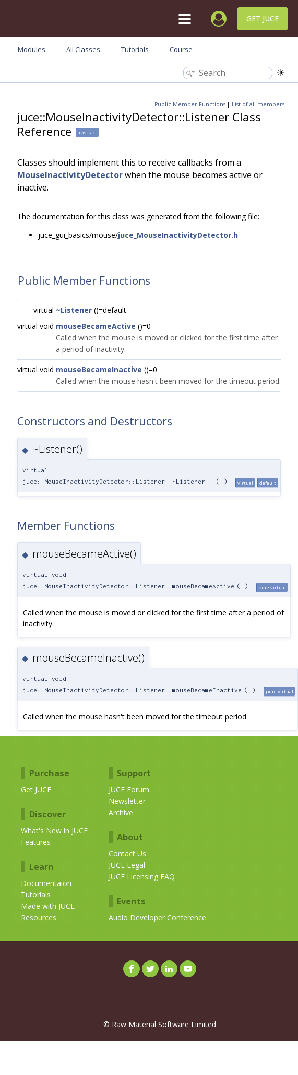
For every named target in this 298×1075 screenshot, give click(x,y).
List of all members (258, 104)
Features (36, 842)
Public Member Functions (189, 104)
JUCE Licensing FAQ (142, 876)
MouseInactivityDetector (70, 175)
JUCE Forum (129, 789)
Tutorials (36, 895)
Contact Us (127, 853)
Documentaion (46, 883)
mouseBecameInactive (99, 369)
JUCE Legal (127, 865)
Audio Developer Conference (157, 917)
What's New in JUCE (54, 831)
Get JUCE (262, 18)
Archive (121, 812)
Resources (38, 917)
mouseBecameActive (96, 326)
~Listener (74, 310)
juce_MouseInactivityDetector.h (178, 235)
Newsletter (127, 801)
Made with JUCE (48, 906)
